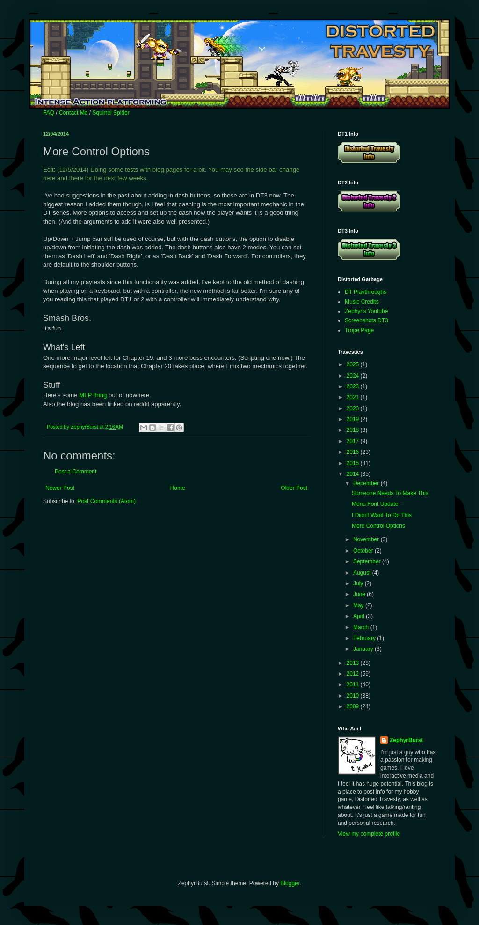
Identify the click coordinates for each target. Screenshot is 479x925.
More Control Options (378, 526)
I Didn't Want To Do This (382, 515)
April (359, 616)
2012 (354, 673)
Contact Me (73, 112)
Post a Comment (75, 471)
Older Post (294, 488)
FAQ (48, 112)
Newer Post (59, 488)
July (359, 583)
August (362, 572)
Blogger (289, 883)
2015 (354, 463)
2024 (354, 375)
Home (177, 488)
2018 (354, 430)
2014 (354, 474)
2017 (354, 441)
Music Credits (362, 302)
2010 (354, 695)
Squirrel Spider (110, 112)
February (365, 638)
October (364, 550)
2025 (354, 364)
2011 (354, 684)
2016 (354, 452)
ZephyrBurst (406, 740)
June (360, 594)
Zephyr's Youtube (366, 311)
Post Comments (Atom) (106, 501)
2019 (354, 419)
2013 (354, 663)
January (364, 649)
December (367, 483)
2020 (354, 408)
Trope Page (359, 330)
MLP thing (93, 395)
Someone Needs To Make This (390, 493)
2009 (354, 706)
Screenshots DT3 (366, 320)
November (367, 539)
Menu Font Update (375, 504)
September (367, 561)
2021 (354, 397)
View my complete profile (369, 833)
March (361, 627)
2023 (354, 386)
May (359, 605)
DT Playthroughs (365, 292)
